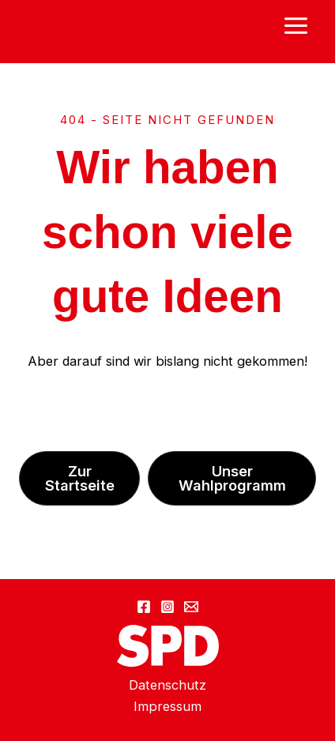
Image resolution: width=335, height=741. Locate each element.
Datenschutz (167, 685)
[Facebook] (144, 607)
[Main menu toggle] (295, 26)
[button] (79, 478)
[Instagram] (167, 607)
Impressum (167, 706)
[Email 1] (191, 607)
